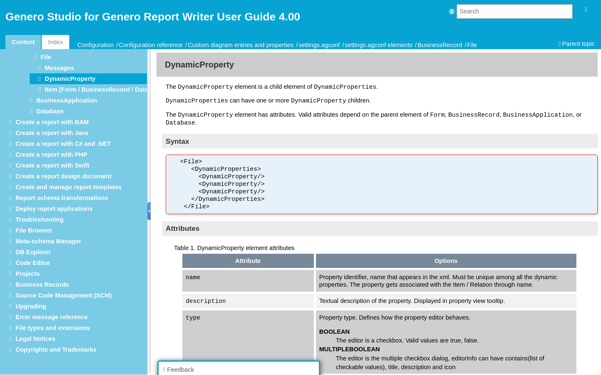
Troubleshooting (39, 219)
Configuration (95, 45)
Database (49, 111)
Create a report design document (63, 176)
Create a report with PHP (51, 154)
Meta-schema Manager (48, 241)
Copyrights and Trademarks (55, 349)
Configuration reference (151, 45)
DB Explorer (33, 252)
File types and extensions (52, 328)
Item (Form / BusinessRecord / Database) (104, 89)
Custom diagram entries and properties (240, 45)
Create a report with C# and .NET (63, 143)
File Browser (33, 230)
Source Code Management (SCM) (63, 295)
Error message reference (51, 317)
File (472, 45)
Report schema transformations (61, 198)
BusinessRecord (439, 45)
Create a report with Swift (52, 165)
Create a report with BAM (51, 122)
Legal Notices (35, 338)
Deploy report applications (54, 208)
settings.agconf (319, 45)
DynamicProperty (70, 78)
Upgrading (30, 306)
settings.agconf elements (378, 45)
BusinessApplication (66, 100)
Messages (59, 68)
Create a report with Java (51, 133)
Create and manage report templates (68, 187)
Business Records (42, 284)
